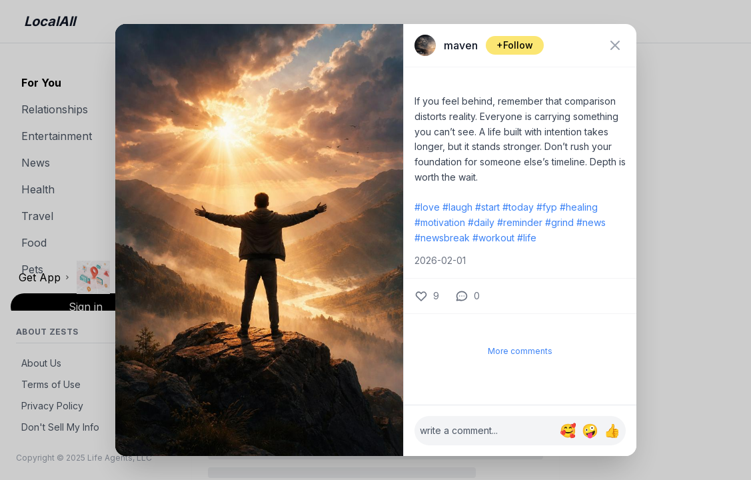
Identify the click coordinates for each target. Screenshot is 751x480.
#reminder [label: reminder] (519, 222)
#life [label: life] (526, 237)
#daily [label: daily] (481, 222)
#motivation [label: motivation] (439, 222)
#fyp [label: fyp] (546, 207)
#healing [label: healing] (579, 207)
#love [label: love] (427, 207)
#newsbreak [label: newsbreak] (442, 237)
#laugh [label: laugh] (457, 207)
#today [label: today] (518, 207)
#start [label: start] (487, 207)
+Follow (514, 45)
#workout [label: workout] (493, 237)
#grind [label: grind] (559, 222)
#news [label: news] (591, 222)
